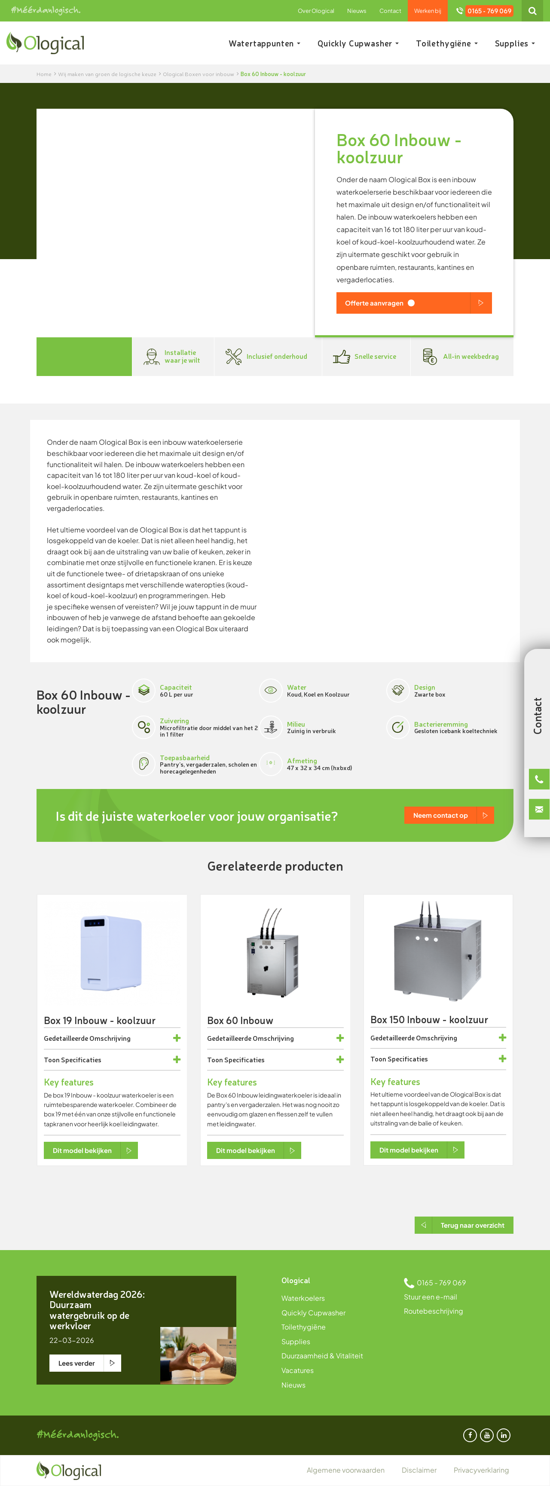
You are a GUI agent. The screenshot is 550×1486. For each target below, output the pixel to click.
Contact (390, 10)
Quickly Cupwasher (358, 43)
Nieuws (357, 10)
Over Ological (316, 10)
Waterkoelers (303, 1298)
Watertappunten (264, 43)
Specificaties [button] (81, 1060)
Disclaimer (419, 1469)
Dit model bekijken (82, 1150)
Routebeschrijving (433, 1310)
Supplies (515, 43)
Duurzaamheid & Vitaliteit (322, 1355)
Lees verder (76, 1363)
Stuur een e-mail (430, 1296)
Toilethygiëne (447, 43)
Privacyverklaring (481, 1469)
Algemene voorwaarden (346, 1469)
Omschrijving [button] (110, 1038)
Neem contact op (440, 815)
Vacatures (297, 1370)
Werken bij (427, 10)
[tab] (112, 1038)
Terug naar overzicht (472, 1225)
